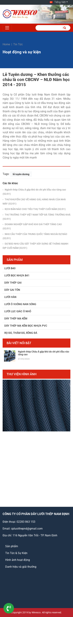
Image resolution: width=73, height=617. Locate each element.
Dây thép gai (12, 282)
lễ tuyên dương (21, 174)
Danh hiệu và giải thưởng (20, 566)
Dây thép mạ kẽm (15, 318)
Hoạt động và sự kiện (22, 52)
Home (6, 44)
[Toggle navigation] (7, 27)
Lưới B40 (10, 268)
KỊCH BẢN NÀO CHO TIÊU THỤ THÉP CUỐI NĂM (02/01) (35, 209)
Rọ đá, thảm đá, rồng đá (20, 332)
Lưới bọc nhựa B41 (17, 275)
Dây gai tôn (12, 289)
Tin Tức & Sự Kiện (16, 553)
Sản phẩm (11, 546)
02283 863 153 (26, 521)
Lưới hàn (10, 297)
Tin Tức (18, 44)
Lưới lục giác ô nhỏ (17, 311)
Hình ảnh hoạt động (17, 560)
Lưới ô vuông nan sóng (20, 304)
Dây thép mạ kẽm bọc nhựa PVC (25, 325)
